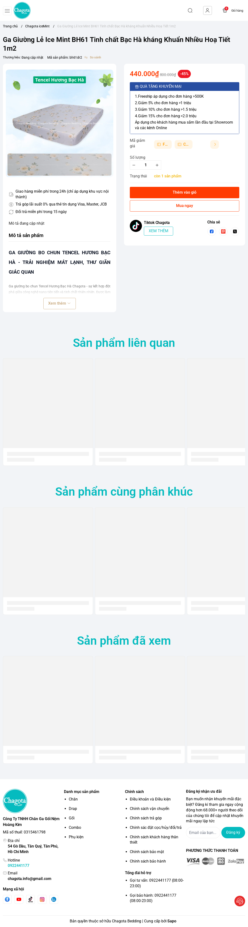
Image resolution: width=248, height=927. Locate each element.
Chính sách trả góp (146, 818)
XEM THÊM (158, 231)
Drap (73, 808)
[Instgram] (42, 899)
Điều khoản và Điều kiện (150, 799)
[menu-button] (7, 11)
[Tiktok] (30, 899)
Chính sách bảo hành (148, 861)
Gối (72, 818)
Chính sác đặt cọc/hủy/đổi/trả (156, 827)
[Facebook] (7, 899)
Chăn (73, 799)
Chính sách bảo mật (147, 851)
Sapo (171, 921)
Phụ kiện (76, 837)
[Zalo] (53, 899)
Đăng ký (233, 832)
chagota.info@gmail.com (29, 878)
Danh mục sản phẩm (81, 791)
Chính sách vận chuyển (149, 808)
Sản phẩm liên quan (124, 343)
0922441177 (18, 865)
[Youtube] (18, 899)
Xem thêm (59, 303)
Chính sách (134, 791)
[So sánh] (92, 57)
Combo (75, 827)
